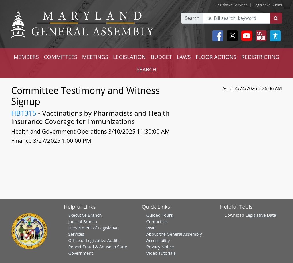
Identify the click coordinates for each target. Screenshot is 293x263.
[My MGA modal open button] (259, 35)
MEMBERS (26, 56)
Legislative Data (261, 215)
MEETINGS (95, 56)
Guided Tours (159, 215)
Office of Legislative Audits (94, 240)
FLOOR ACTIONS (216, 56)
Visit (150, 228)
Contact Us (157, 221)
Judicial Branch (82, 221)
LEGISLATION (129, 56)
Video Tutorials (161, 253)
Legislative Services (232, 4)
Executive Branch (85, 215)
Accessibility (158, 240)
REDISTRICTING (260, 56)
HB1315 (23, 113)
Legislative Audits (267, 4)
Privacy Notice (160, 247)
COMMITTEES (60, 56)
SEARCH (146, 69)
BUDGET (161, 56)
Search (192, 18)
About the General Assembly (174, 234)
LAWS (184, 56)
